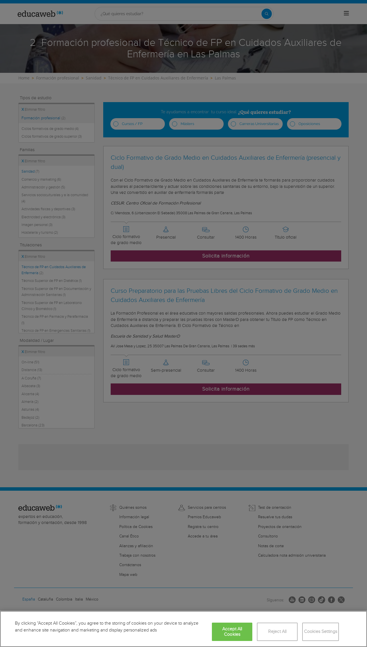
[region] (183, 629)
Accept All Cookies (232, 631)
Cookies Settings (320, 631)
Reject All (277, 631)
